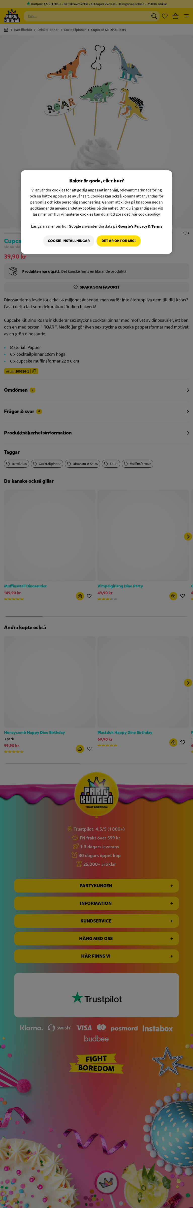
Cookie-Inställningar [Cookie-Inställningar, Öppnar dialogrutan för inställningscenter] (67, 240)
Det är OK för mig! (119, 240)
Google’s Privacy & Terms (140, 226)
